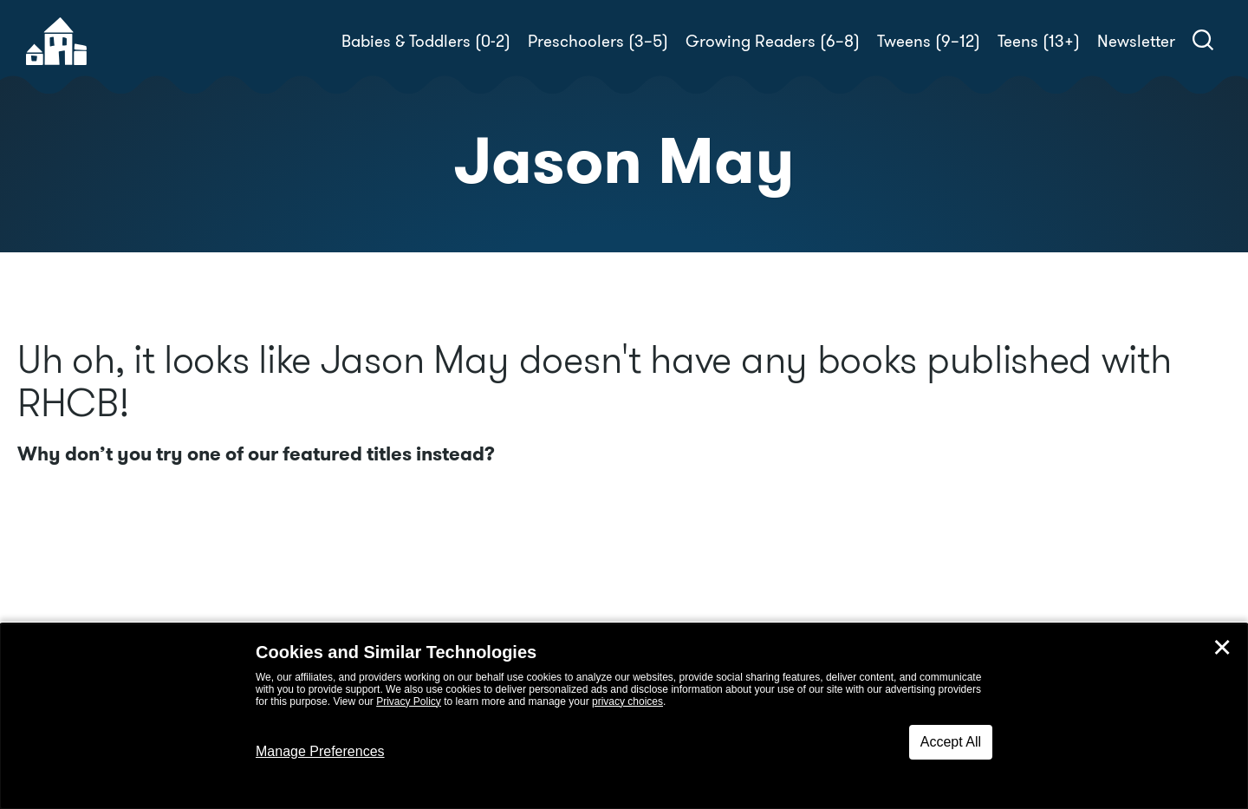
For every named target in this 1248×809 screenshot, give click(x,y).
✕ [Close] (1222, 647)
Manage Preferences (320, 751)
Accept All (950, 741)
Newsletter (1136, 41)
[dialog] (624, 716)
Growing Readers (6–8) (773, 41)
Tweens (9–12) (928, 41)
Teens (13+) (1039, 41)
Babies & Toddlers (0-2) (425, 41)
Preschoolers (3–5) (598, 41)
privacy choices (627, 701)
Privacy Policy (408, 701)
